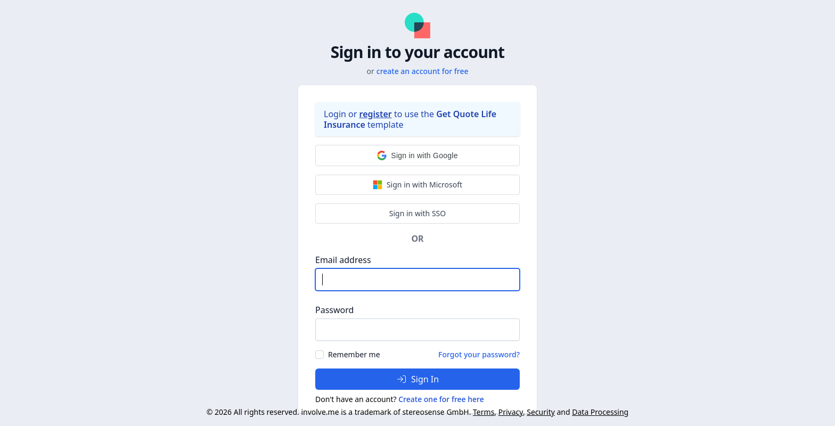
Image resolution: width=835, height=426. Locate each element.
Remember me (354, 354)
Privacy (510, 412)
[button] (417, 155)
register (375, 114)
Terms (483, 412)
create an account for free (422, 71)
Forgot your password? (479, 354)
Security (541, 412)
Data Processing (600, 412)
